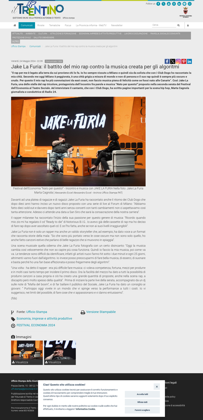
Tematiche (54, 25)
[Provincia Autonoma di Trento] (186, 12)
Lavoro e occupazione (135, 33)
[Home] (15, 25)
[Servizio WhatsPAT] (189, 3)
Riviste (40, 25)
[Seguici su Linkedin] (179, 3)
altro (15, 41)
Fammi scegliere (142, 410)
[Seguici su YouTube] (169, 3)
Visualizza (20, 362)
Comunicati (27, 25)
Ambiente (30, 33)
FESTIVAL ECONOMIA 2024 (36, 325)
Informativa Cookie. (86, 409)
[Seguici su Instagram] (174, 3)
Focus (68, 25)
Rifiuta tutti (142, 402)
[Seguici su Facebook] (158, 3)
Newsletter (117, 25)
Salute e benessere (44, 37)
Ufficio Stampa (18, 46)
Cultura (42, 33)
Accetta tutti (142, 394)
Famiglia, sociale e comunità (165, 33)
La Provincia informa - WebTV (91, 25)
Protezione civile (21, 37)
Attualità (17, 33)
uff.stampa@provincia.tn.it (24, 389)
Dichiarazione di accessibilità (171, 405)
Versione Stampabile (101, 312)
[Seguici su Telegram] (184, 3)
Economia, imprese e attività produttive (100, 33)
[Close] (157, 386)
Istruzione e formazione (63, 33)
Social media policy (166, 396)
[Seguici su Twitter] (163, 3)
